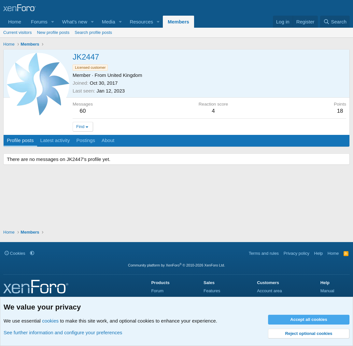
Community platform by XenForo (176, 265)
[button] (52, 22)
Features (212, 290)
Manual (327, 290)
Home (14, 21)
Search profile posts (93, 32)
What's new (74, 21)
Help (318, 253)
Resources (141, 21)
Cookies (15, 253)
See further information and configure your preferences (63, 332)
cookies (50, 321)
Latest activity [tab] (55, 140)
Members (178, 21)
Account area (269, 290)
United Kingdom (124, 75)
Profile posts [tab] (20, 140)
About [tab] (108, 140)
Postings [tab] (85, 140)
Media (108, 21)
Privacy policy (296, 253)
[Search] (335, 22)
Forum (157, 290)
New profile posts (53, 32)
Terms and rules (264, 253)
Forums (39, 21)
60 (83, 111)
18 (340, 111)
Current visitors (17, 32)
